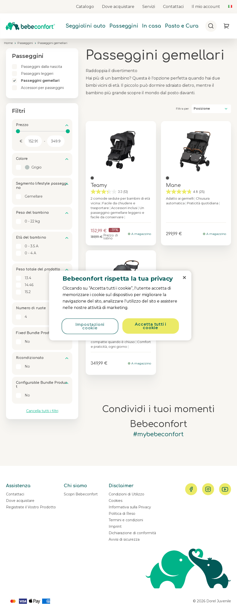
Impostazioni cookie (90, 326)
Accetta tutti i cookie (150, 326)
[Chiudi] (184, 277)
